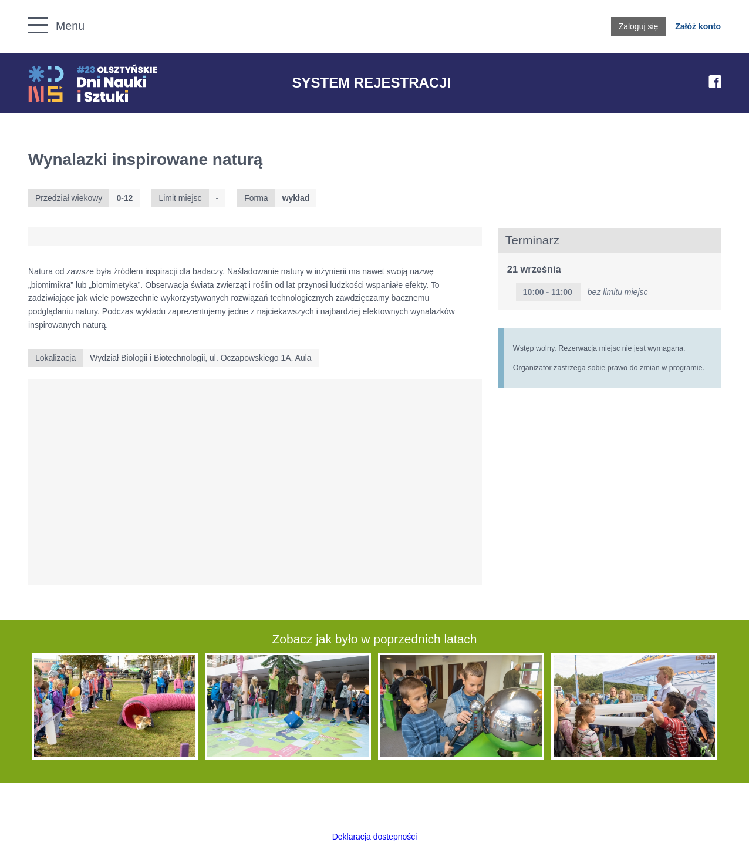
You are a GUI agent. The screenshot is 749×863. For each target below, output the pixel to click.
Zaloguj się (639, 26)
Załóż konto (698, 26)
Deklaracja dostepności (374, 836)
